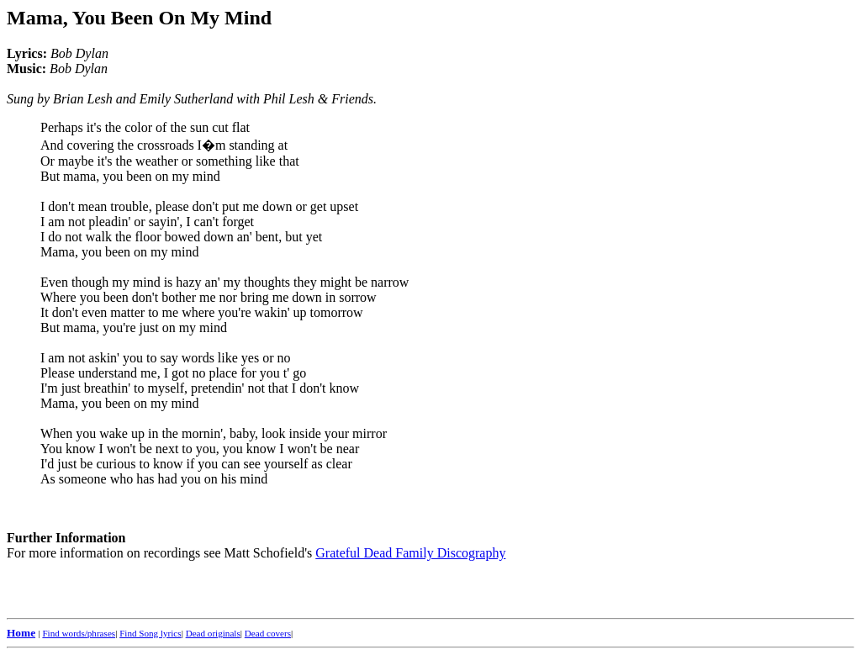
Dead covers (268, 633)
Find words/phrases (78, 633)
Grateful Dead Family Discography (410, 553)
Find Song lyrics (150, 633)
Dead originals (213, 633)
